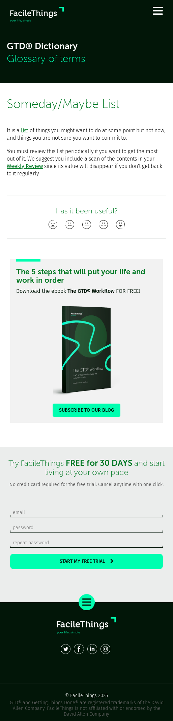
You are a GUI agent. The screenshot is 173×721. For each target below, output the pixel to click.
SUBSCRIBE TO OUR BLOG (86, 410)
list (24, 130)
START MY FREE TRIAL (87, 561)
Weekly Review (25, 166)
